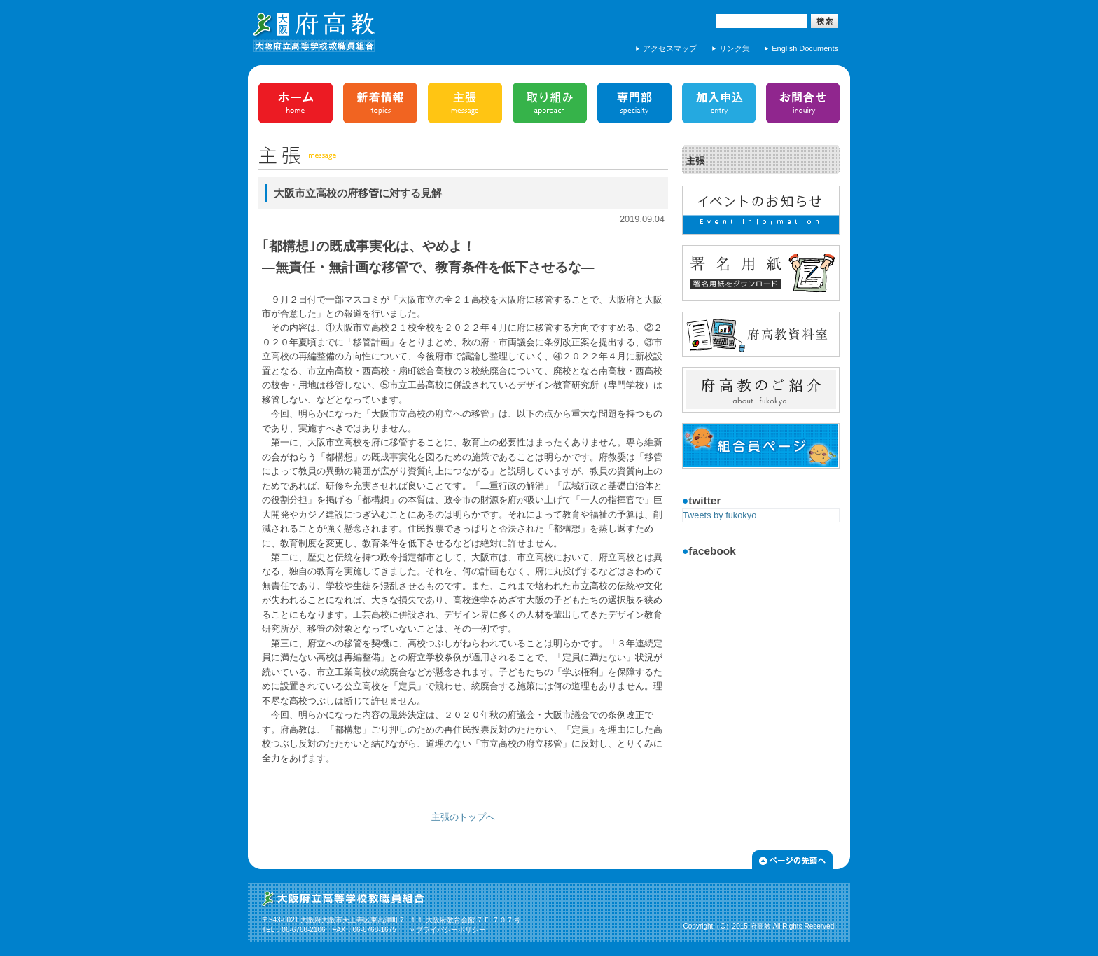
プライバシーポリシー (451, 930)
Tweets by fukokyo (719, 515)
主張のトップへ (463, 817)
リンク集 (734, 48)
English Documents (805, 48)
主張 (695, 160)
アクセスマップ (670, 48)
